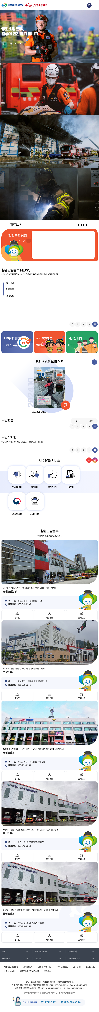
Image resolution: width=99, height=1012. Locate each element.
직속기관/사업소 (40, 952)
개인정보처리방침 (11, 967)
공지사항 (10, 283)
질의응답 (35, 487)
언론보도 (10, 289)
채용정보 (10, 296)
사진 (78, 421)
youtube (89, 460)
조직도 (17, 618)
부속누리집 (5, 959)
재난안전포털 (17, 514)
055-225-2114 (72, 1003)
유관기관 (37, 959)
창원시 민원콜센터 (30, 1003)
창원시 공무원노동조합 (29, 971)
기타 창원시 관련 (73, 959)
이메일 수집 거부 (45, 967)
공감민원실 (35, 514)
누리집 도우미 (9, 971)
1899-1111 (50, 1003)
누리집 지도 (90, 967)
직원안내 (49, 618)
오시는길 (81, 618)
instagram (95, 460)
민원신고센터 (17, 487)
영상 (91, 421)
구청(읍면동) (71, 952)
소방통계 (72, 487)
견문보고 (47, 971)
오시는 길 (76, 967)
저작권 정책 (28, 967)
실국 (2, 952)
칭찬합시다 (54, 487)
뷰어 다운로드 (62, 967)
